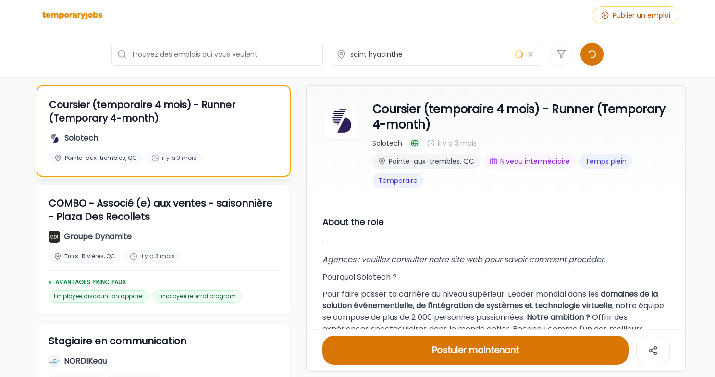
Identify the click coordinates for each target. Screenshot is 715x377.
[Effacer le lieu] (530, 54)
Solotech (387, 142)
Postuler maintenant (475, 349)
